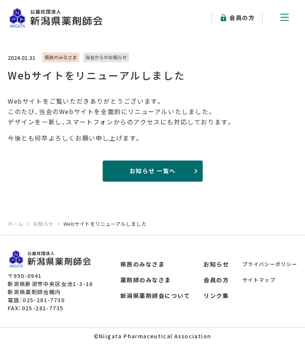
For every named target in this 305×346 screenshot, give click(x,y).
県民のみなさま (142, 264)
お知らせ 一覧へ (153, 171)
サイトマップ (258, 279)
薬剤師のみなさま (145, 280)
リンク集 (216, 295)
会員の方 (242, 17)
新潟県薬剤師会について (155, 295)
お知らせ (216, 264)
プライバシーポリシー (269, 264)
